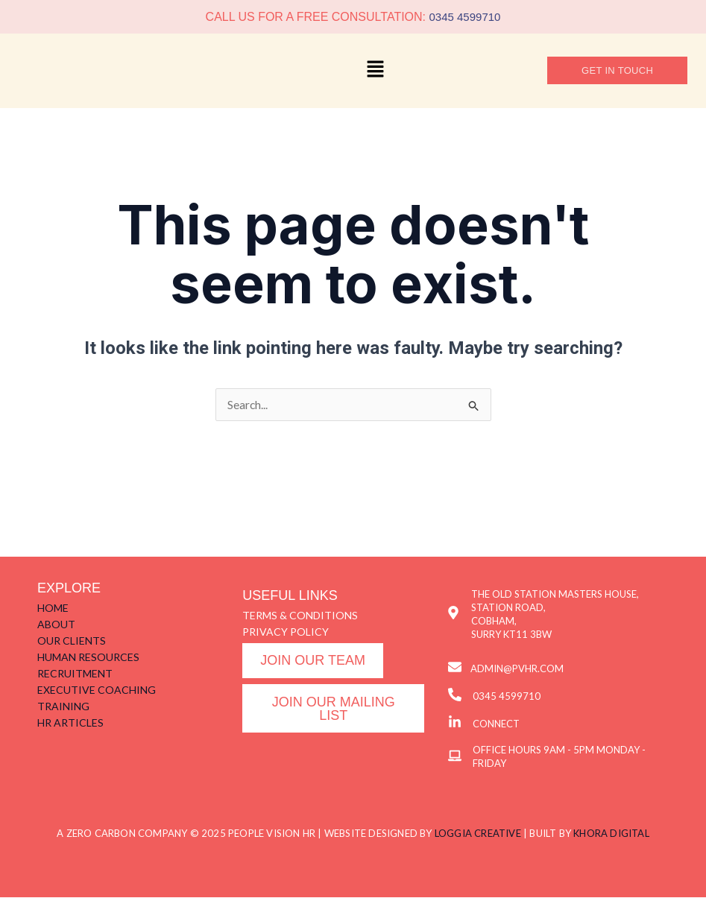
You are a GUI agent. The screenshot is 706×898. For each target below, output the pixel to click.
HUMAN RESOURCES (88, 657)
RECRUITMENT (75, 674)
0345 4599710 (464, 16)
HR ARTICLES (70, 723)
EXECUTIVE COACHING (96, 690)
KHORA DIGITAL (611, 834)
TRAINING (63, 707)
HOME (53, 608)
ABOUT (56, 625)
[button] (375, 70)
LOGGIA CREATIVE (478, 834)
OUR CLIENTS (71, 641)
